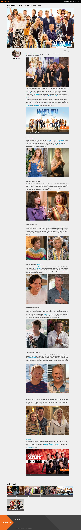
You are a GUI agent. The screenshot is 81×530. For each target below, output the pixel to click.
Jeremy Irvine (39, 264)
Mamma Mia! (29, 92)
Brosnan (63, 271)
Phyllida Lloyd (36, 94)
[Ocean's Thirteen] (47, 462)
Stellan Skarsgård (32, 357)
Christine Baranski (39, 103)
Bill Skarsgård (29, 105)
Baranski (28, 185)
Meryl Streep (32, 103)
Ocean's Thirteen (50, 446)
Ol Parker (28, 97)
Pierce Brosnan (65, 103)
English (66, 1)
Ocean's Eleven (31, 447)
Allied (45, 362)
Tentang (16, 521)
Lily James (34, 138)
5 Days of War (40, 446)
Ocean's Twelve (61, 446)
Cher (27, 397)
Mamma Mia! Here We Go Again (33, 54)
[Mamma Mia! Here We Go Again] (47, 120)
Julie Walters (49, 103)
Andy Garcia (28, 439)
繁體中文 (72, 1)
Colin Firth (36, 105)
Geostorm (31, 446)
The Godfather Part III (49, 444)
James (30, 141)
